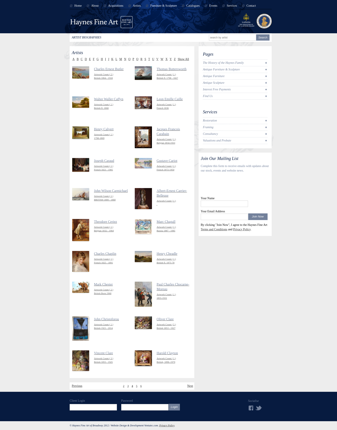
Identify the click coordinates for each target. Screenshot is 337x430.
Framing (208, 127)
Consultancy (210, 133)
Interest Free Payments (217, 89)
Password (127, 400)
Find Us (208, 96)
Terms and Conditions (214, 229)
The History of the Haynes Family (223, 62)
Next (190, 385)
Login (174, 407)
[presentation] (233, 185)
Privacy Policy (242, 229)
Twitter (258, 407)
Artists (137, 5)
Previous (77, 385)
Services (232, 5)
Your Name (207, 198)
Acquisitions (115, 5)
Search (262, 37)
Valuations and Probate (217, 140)
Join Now (258, 216)
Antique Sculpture (213, 82)
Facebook (250, 408)
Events (213, 5)
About (95, 5)
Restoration (210, 120)
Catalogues (193, 5)
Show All (183, 59)
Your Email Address (213, 211)
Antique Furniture (214, 76)
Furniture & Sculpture (163, 5)
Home (78, 5)
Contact (251, 5)
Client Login (77, 400)
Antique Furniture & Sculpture (221, 69)
